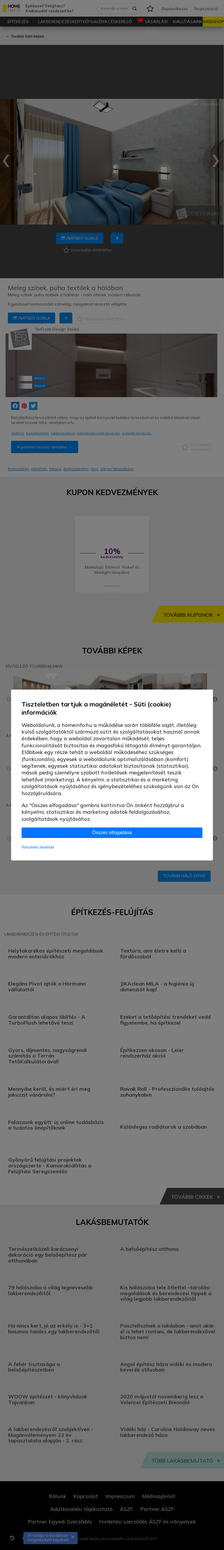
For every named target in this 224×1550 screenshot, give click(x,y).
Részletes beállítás (38, 847)
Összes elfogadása (112, 832)
